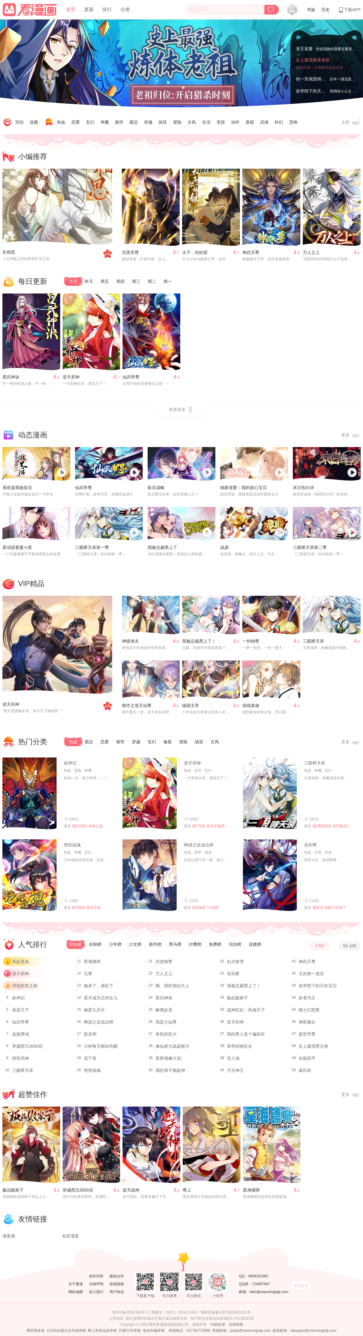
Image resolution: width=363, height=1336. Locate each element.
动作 (235, 122)
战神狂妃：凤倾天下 (246, 1009)
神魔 (104, 122)
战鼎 (224, 547)
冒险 (177, 122)
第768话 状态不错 (86, 908)
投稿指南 (117, 1284)
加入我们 (96, 1292)
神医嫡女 (307, 1022)
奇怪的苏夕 (166, 1034)
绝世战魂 (72, 844)
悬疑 (250, 122)
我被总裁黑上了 (162, 547)
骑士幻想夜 (309, 1009)
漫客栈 (8, 1236)
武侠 (264, 122)
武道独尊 (163, 961)
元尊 (88, 973)
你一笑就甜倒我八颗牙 (317, 78)
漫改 (208, 852)
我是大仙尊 (166, 1022)
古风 (192, 122)
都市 (119, 122)
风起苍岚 (20, 961)
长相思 (8, 252)
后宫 (197, 770)
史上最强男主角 (313, 1046)
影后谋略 (156, 487)
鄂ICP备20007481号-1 (130, 1312)
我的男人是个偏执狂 (246, 1034)
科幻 (279, 122)
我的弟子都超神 (170, 1070)
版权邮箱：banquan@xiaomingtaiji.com (304, 1330)
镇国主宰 (190, 705)
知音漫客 (70, 1236)
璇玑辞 (305, 1070)
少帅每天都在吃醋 (101, 1046)
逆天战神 (131, 1190)
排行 (107, 9)
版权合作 (117, 1276)
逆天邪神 (71, 377)
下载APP (349, 9)
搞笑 (163, 122)
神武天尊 (250, 252)
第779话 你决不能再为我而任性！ (219, 826)
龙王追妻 (304, 48)
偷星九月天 (94, 1009)
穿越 (148, 122)
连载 (34, 122)
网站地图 (75, 1292)
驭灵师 (90, 1034)
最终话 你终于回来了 (329, 908)
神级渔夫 (130, 641)
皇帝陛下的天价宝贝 (315, 91)
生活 (206, 122)
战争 (197, 852)
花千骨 (90, 1058)
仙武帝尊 (131, 377)
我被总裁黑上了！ (199, 641)
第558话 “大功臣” (206, 908)
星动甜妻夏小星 (17, 547)
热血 (61, 122)
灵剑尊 (310, 844)
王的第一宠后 (311, 973)
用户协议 (117, 1292)
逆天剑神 (10, 704)
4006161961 (258, 1276)
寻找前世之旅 (25, 985)
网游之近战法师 (199, 844)
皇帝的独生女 (239, 1046)
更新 (89, 9)
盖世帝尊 (307, 1034)
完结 (19, 122)
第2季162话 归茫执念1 (330, 826)
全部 (351, 122)
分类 (125, 9)
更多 (351, 435)
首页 (71, 9)
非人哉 (233, 1058)
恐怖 (293, 122)
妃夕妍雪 (235, 961)
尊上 (187, 1190)
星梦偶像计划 (168, 1058)
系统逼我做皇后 (17, 487)
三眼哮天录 (313, 641)
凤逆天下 (20, 1009)
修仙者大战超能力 (172, 1046)
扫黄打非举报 (130, 1330)
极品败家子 (237, 997)
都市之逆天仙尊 (137, 705)
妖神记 (70, 762)
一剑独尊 (250, 641)
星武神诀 (10, 377)
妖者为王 (307, 997)
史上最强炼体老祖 (313, 59)
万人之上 (311, 252)
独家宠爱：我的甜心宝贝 (243, 487)
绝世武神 (20, 1058)
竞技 (221, 122)
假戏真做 (250, 705)
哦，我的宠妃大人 (172, 985)
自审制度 (236, 1324)
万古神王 (235, 1070)
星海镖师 (92, 961)
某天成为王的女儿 (101, 997)
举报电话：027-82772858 (189, 1330)
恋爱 (75, 122)
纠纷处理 (218, 1324)
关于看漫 (75, 1284)
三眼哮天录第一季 (92, 547)
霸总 (133, 122)
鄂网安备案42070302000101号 (225, 1312)
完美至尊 (130, 252)
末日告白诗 (303, 487)
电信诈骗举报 (154, 1330)
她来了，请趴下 (98, 985)
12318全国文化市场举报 (66, 1330)
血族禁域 (20, 1034)
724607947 (261, 1284)
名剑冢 (233, 973)
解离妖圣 (163, 1009)
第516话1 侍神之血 (87, 826)
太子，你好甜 (195, 252)
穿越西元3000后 (27, 1046)
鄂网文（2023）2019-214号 (174, 1312)
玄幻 (90, 122)
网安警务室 (36, 1330)
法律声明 (96, 1284)
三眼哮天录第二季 (310, 547)
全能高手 (307, 1058)
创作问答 (96, 1276)
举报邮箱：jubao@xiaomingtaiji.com (241, 1330)
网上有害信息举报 (102, 1330)
